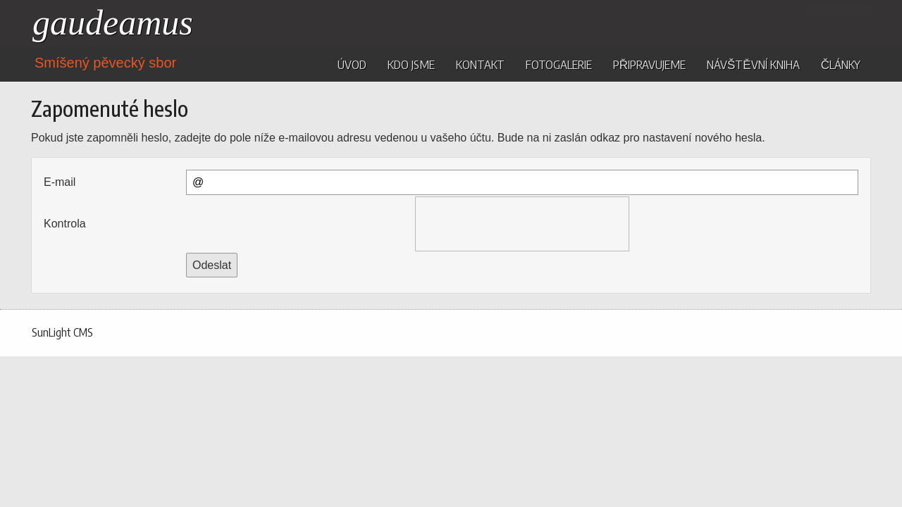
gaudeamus (112, 22)
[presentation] (522, 223)
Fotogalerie (559, 64)
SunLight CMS (62, 332)
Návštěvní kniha (753, 64)
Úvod (352, 64)
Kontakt (480, 64)
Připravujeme (649, 64)
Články (840, 64)
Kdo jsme (411, 64)
